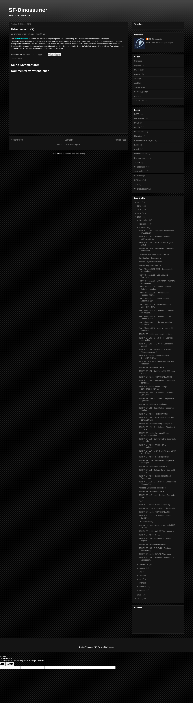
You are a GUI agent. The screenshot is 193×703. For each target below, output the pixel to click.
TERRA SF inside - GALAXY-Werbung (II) (156, 531)
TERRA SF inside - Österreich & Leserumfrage (152, 446)
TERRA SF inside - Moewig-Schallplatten (156, 423)
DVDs (136, 123)
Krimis (137, 145)
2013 (139, 217)
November (144, 224)
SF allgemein (139, 167)
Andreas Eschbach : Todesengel (152, 488)
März (141, 583)
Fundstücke (139, 132)
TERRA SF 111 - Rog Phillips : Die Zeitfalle (157, 508)
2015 (139, 210)
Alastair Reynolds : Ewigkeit (150, 262)
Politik (19, 58)
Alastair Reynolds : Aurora (150, 265)
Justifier (137, 83)
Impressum (139, 65)
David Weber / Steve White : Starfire (154, 254)
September (144, 564)
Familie (137, 127)
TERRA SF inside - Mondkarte (151, 491)
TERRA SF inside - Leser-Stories (152, 544)
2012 (139, 595)
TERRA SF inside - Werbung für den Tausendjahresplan (154, 434)
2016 (139, 206)
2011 (139, 598)
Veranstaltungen (141, 189)
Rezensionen (139, 158)
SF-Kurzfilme (139, 171)
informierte (18, 39)
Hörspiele (138, 136)
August (142, 568)
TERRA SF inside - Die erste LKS (153, 466)
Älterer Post (120, 140)
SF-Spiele (138, 180)
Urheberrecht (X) (146, 522)
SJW (136, 184)
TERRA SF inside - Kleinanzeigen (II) (154, 505)
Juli (141, 572)
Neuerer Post (17, 140)
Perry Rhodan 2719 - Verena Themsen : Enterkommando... (155, 288)
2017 (139, 202)
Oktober (143, 227)
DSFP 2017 (139, 70)
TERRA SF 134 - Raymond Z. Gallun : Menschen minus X (155, 351)
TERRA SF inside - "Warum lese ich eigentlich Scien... (154, 357)
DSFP (136, 114)
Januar (142, 590)
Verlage (137, 78)
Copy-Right (139, 74)
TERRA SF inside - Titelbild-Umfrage (154, 414)
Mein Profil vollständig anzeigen (159, 43)
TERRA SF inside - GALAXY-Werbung (155, 554)
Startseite (69, 140)
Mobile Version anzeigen (68, 144)
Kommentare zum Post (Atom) (73, 154)
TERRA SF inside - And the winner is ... (155, 334)
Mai (141, 579)
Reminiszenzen (140, 154)
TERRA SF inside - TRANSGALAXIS (154, 512)
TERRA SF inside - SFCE (149, 535)
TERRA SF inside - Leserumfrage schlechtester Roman (153, 388)
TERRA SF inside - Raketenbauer (153, 404)
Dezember (144, 220)
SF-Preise (138, 176)
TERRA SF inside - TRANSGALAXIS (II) (155, 377)
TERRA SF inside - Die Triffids (151, 367)
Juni (141, 575)
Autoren (137, 96)
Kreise (25, 39)
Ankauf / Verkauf (141, 100)
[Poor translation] (9, 664)
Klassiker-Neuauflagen (143, 140)
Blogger (110, 647)
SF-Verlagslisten (141, 92)
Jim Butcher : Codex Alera (150, 258)
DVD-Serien (139, 118)
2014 (139, 213)
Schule (137, 162)
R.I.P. (141, 501)
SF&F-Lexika (139, 87)
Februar (142, 586)
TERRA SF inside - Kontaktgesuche (154, 457)
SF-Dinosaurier (28, 10)
